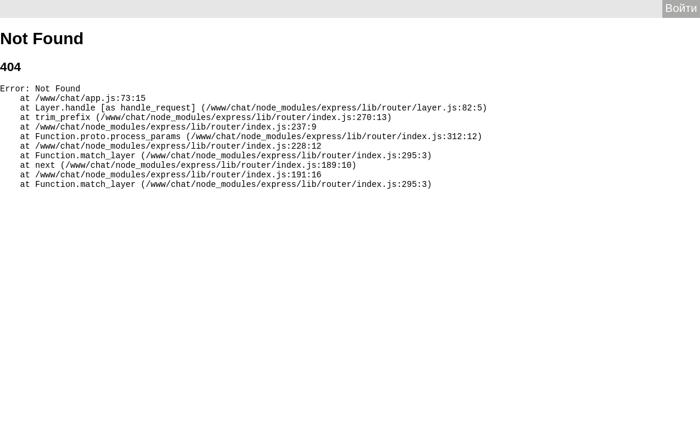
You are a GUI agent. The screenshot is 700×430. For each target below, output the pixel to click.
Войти (681, 8)
